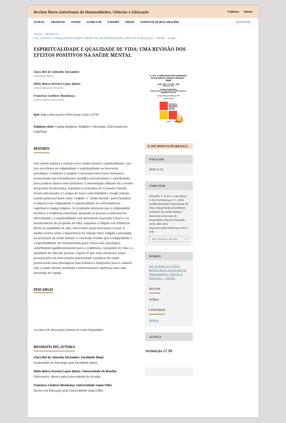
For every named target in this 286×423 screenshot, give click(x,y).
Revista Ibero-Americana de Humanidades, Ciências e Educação (91, 12)
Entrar (248, 11)
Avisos (76, 22)
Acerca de (94, 22)
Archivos (58, 22)
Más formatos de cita (164, 239)
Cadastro (233, 11)
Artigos (154, 320)
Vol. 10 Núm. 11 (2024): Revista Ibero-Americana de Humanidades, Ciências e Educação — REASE (99, 38)
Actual (39, 22)
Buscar (243, 22)
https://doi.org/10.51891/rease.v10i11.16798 (70, 114)
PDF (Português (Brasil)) (168, 146)
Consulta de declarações (159, 22)
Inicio (129, 22)
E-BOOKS (113, 22)
